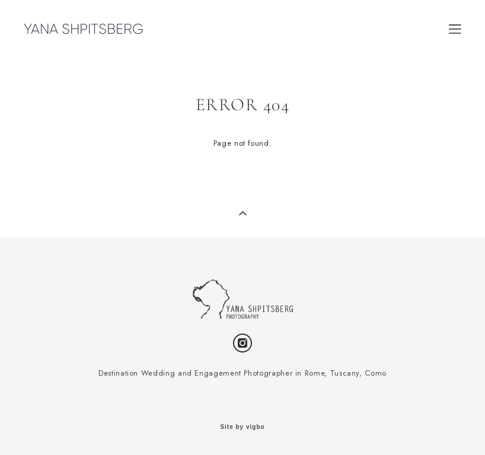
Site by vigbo (242, 427)
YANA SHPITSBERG (83, 29)
